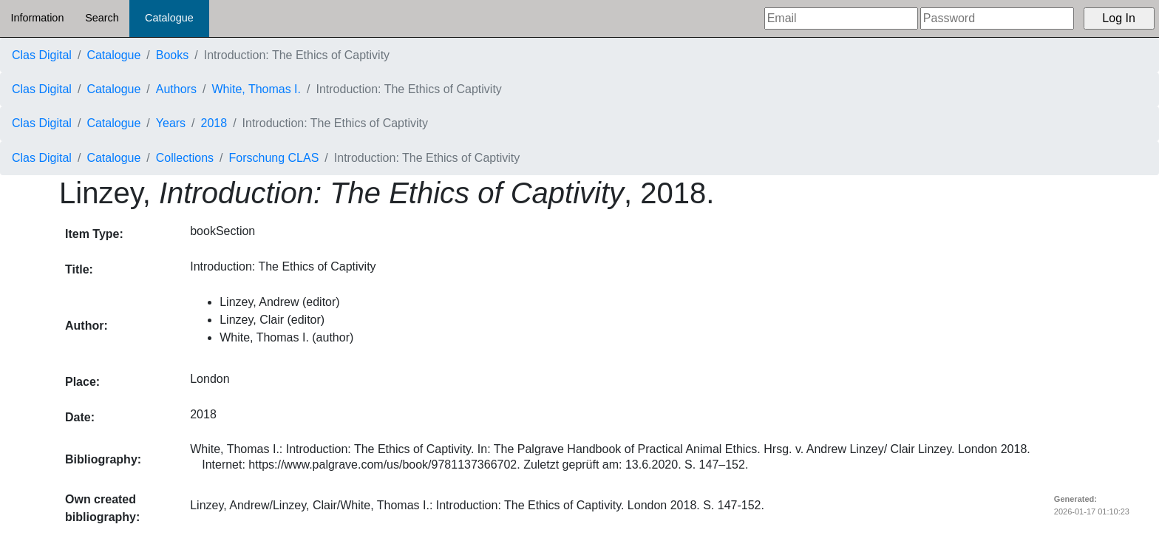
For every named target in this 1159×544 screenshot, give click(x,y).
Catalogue (169, 18)
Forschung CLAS (274, 158)
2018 (214, 123)
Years (171, 123)
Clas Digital (42, 55)
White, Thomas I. (256, 89)
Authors (176, 89)
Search (102, 18)
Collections (185, 158)
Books (172, 55)
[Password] (997, 18)
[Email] (841, 18)
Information (37, 18)
